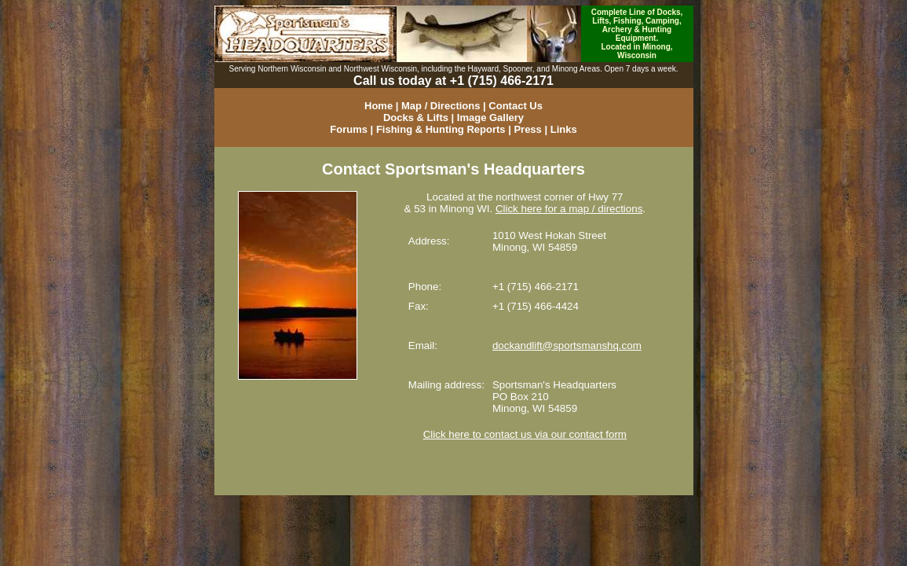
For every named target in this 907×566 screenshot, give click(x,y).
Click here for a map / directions (569, 209)
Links (563, 129)
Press (527, 129)
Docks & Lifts (415, 117)
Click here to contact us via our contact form (525, 434)
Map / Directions (440, 106)
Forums (349, 129)
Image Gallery (490, 117)
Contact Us (515, 106)
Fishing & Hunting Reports (441, 129)
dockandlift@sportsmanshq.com (567, 345)
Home (378, 106)
